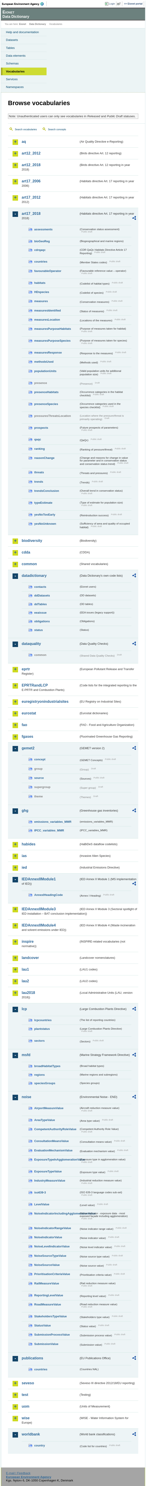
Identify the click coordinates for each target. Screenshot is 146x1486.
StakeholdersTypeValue (50, 1316)
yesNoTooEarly (44, 514)
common (29, 564)
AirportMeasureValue (48, 1108)
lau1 (25, 969)
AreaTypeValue (44, 1120)
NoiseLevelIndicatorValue (52, 1246)
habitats (39, 283)
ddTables (40, 604)
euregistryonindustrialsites (45, 701)
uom (25, 1406)
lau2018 (28, 993)
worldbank (31, 1434)
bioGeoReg (42, 241)
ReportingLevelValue (48, 1295)
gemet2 (28, 748)
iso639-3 (40, 1192)
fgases (27, 736)
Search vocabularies (26, 129)
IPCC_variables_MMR (49, 830)
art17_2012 (31, 197)
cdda (26, 552)
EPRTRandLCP (35, 685)
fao (24, 725)
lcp (24, 1009)
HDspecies (41, 292)
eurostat (29, 713)
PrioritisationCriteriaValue (52, 1274)
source (39, 778)
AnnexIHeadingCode (48, 895)
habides (28, 844)
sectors (39, 1040)
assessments (43, 229)
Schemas (12, 63)
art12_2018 (31, 165)
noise (26, 1097)
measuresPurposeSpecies (52, 340)
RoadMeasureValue (47, 1304)
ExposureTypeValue (48, 1171)
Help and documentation (22, 32)
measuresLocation (47, 319)
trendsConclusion (46, 491)
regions (39, 1074)
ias (24, 856)
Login (112, 3)
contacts (40, 587)
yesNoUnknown (45, 523)
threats (39, 472)
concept (39, 759)
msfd (26, 1055)
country (39, 1445)
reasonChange (44, 458)
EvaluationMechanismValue (53, 1150)
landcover (30, 958)
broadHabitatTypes (47, 1066)
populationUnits (45, 371)
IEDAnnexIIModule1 (39, 879)
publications (32, 1358)
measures (41, 301)
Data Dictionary (37, 24)
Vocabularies (15, 71)
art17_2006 (31, 181)
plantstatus (42, 1029)
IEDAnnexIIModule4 (39, 925)
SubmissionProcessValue (52, 1334)
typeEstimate (43, 502)
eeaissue (40, 612)
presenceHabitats (46, 392)
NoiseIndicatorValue (48, 1237)
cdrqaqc (40, 250)
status (38, 630)
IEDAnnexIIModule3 (39, 909)
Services (12, 79)
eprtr (26, 669)
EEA (24, 4)
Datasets (12, 40)
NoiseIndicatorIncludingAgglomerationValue (56, 1213)
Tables (10, 48)
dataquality (31, 644)
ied (24, 867)
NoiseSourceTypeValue (50, 1255)
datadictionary (34, 576)
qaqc (37, 439)
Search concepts (57, 129)
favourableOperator (47, 271)
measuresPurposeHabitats (52, 328)
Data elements (16, 55)
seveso (28, 1383)
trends (38, 481)
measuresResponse (48, 352)
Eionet (22, 24)
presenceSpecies (46, 404)
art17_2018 (31, 214)
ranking (39, 448)
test (25, 1395)
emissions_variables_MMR (52, 821)
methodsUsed (44, 361)
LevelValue (41, 1204)
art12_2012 (31, 153)
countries (40, 261)
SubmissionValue (46, 1344)
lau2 (25, 981)
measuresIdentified (47, 310)
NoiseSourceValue (47, 1265)
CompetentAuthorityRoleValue (55, 1129)
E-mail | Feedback (18, 1473)
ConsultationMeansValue (51, 1141)
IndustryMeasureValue (49, 1180)
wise (26, 1418)
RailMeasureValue (46, 1283)
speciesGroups (44, 1083)
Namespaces (15, 87)
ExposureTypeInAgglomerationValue (56, 1159)
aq (24, 142)
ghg (25, 810)
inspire (28, 941)
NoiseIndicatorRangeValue (52, 1228)
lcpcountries (43, 1020)
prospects (41, 427)
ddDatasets (42, 595)
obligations (42, 621)
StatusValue (42, 1325)
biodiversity (32, 541)
